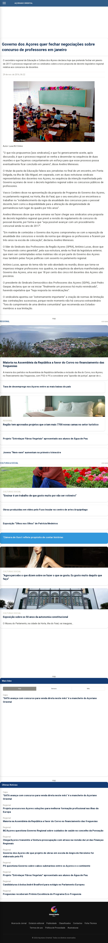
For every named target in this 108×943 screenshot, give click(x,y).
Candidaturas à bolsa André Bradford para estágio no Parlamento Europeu (44, 884)
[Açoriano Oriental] (54, 917)
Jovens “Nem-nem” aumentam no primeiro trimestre (32, 452)
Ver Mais (104, 322)
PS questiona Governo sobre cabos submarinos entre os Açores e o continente (46, 865)
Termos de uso (36, 928)
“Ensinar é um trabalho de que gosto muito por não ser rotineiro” (39, 495)
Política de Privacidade (55, 928)
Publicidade (51, 923)
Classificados (65, 923)
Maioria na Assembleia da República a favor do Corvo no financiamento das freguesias (50, 821)
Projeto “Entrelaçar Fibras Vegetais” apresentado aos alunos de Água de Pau (45, 438)
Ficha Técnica (91, 923)
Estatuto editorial (36, 923)
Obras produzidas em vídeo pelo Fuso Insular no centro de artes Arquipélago (45, 509)
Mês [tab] (88, 689)
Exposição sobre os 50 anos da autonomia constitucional (35, 617)
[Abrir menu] (4, 3)
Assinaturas (73, 928)
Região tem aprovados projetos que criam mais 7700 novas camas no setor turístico (51, 424)
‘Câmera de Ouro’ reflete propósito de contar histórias (33, 537)
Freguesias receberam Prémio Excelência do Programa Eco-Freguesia (42, 894)
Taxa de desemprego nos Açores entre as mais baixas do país (37, 386)
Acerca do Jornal (18, 923)
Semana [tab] (54, 689)
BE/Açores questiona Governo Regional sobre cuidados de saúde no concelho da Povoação (53, 830)
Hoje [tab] (19, 689)
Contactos (77, 923)
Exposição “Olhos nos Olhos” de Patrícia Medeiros (30, 523)
